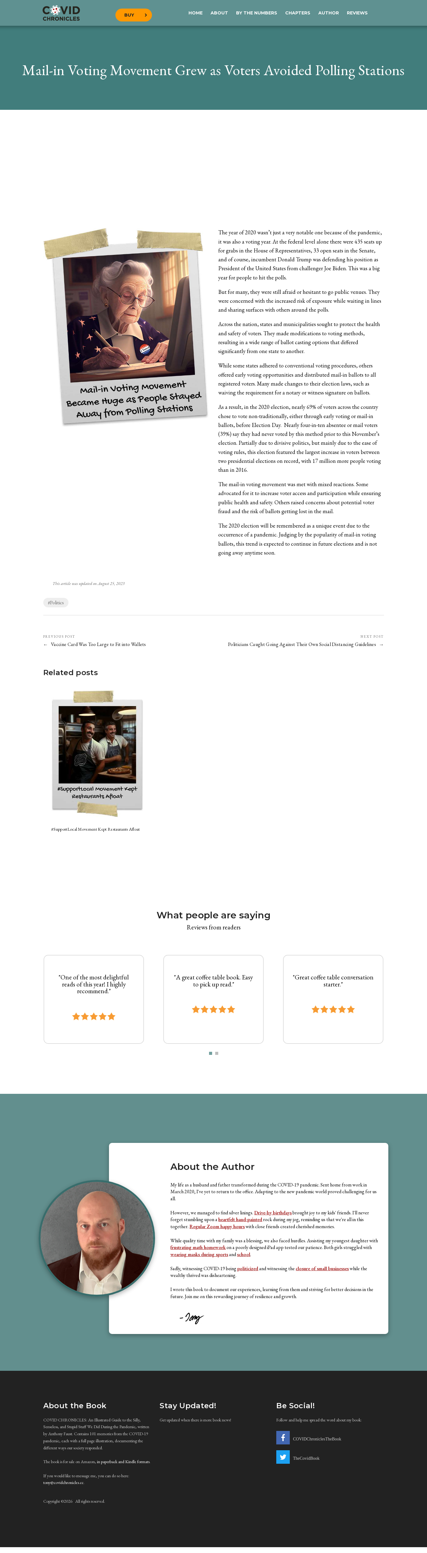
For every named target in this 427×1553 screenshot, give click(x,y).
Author (328, 12)
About (219, 12)
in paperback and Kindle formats (123, 1467)
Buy (131, 12)
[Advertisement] (213, 172)
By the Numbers (256, 12)
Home (195, 12)
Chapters (297, 12)
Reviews (357, 12)
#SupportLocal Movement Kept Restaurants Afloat (98, 832)
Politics (57, 602)
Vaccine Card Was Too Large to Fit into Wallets (99, 644)
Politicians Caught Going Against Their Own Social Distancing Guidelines (300, 644)
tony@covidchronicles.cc (63, 1488)
